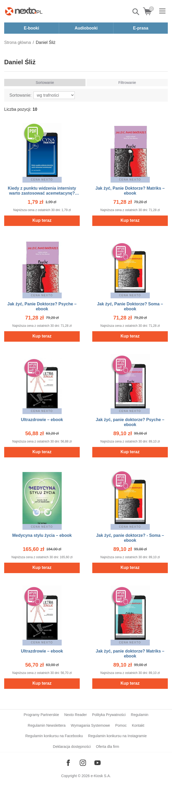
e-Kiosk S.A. (101, 776)
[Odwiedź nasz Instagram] (83, 763)
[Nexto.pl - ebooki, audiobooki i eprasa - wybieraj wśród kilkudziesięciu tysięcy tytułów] (23, 11)
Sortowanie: (20, 95)
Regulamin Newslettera (47, 725)
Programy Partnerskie (41, 715)
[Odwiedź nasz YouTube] (97, 763)
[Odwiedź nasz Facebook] (68, 763)
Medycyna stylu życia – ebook (42, 535)
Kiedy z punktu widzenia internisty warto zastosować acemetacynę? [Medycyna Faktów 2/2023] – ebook (42, 193)
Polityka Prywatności (108, 715)
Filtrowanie (127, 82)
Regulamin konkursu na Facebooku (54, 736)
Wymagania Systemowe (90, 725)
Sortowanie (45, 82)
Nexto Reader (75, 715)
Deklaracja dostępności (72, 746)
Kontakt (138, 725)
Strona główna (17, 42)
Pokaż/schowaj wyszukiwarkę (136, 12)
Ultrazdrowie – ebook (42, 419)
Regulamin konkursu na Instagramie (117, 736)
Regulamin (139, 715)
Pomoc (121, 725)
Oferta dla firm (107, 746)
